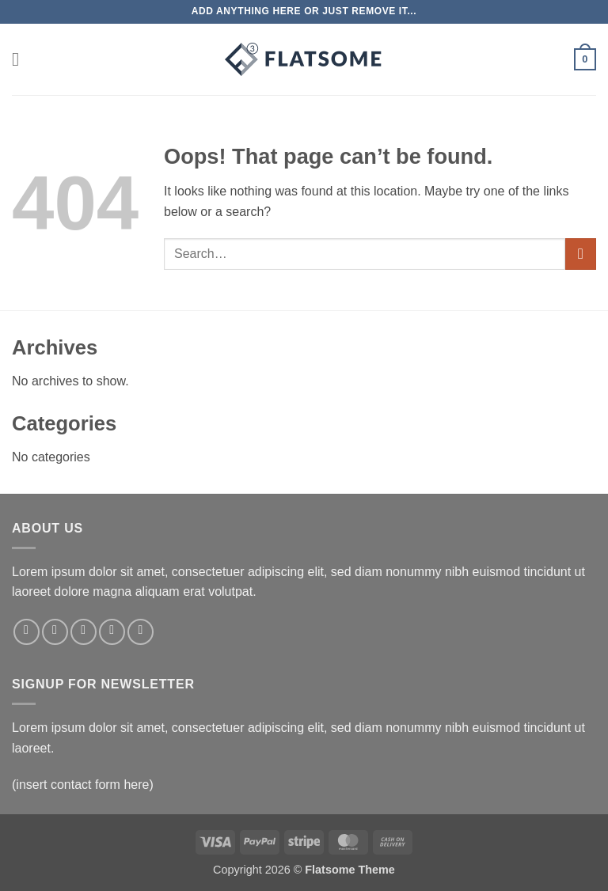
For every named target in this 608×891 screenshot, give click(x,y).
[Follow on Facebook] (26, 632)
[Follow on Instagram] (55, 632)
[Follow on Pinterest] (140, 632)
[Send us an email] (112, 632)
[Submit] (580, 253)
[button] (21, 59)
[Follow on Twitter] (83, 632)
